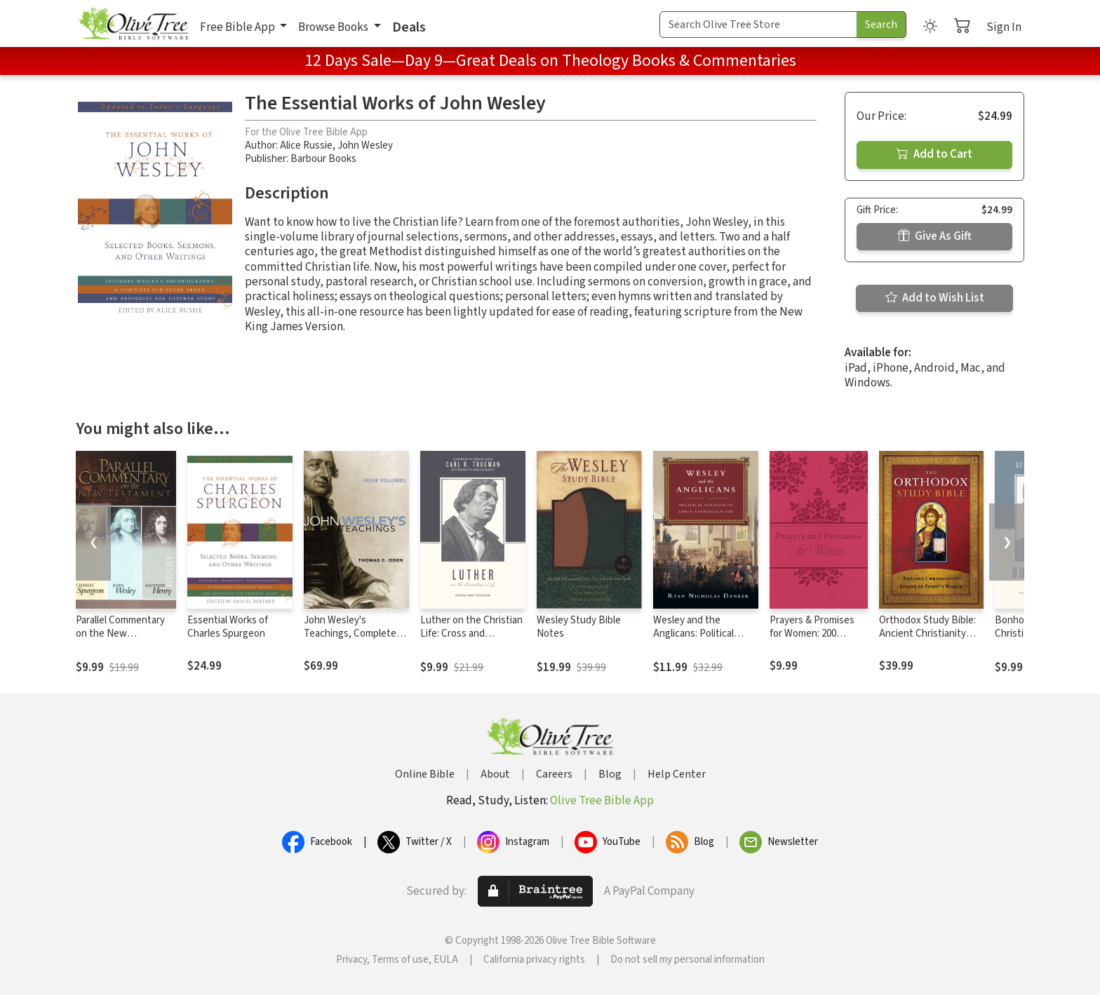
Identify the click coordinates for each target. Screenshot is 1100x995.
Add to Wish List (934, 298)
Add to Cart (934, 154)
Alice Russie (306, 145)
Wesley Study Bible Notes (579, 627)
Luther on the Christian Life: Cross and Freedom (471, 633)
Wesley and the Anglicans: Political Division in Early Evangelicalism (693, 640)
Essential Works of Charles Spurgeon (227, 627)
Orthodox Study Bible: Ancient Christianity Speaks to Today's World (927, 640)
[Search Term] (758, 24)
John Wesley (365, 145)
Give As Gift (935, 236)
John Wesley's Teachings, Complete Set (350, 633)
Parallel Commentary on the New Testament (120, 633)
